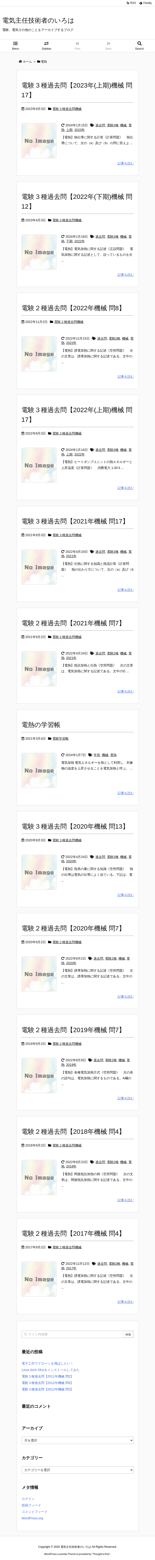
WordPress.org (32, 1518)
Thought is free (101, 1549)
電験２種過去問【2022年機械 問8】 (73, 308)
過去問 (100, 125)
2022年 (79, 241)
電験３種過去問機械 (67, 109)
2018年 (71, 1166)
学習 (97, 755)
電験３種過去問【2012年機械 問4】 (48, 1383)
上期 (69, 130)
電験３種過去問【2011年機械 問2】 (48, 1376)
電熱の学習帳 (41, 724)
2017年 (71, 1268)
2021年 (71, 556)
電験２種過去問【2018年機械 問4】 (73, 1131)
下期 (69, 241)
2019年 (71, 1065)
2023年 (79, 130)
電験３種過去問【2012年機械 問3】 (48, 1389)
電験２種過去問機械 (68, 322)
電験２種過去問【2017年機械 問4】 (73, 1233)
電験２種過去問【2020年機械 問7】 (73, 928)
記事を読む (126, 163)
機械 (123, 125)
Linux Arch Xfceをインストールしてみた (51, 1370)
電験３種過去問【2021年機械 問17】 (75, 521)
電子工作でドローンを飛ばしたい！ (47, 1363)
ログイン (28, 1499)
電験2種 (114, 338)
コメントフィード (35, 1512)
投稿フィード (31, 1505)
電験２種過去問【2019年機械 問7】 (73, 1030)
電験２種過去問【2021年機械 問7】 (73, 623)
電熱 (113, 755)
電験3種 (113, 125)
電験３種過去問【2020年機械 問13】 (75, 826)
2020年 (71, 861)
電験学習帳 (60, 738)
